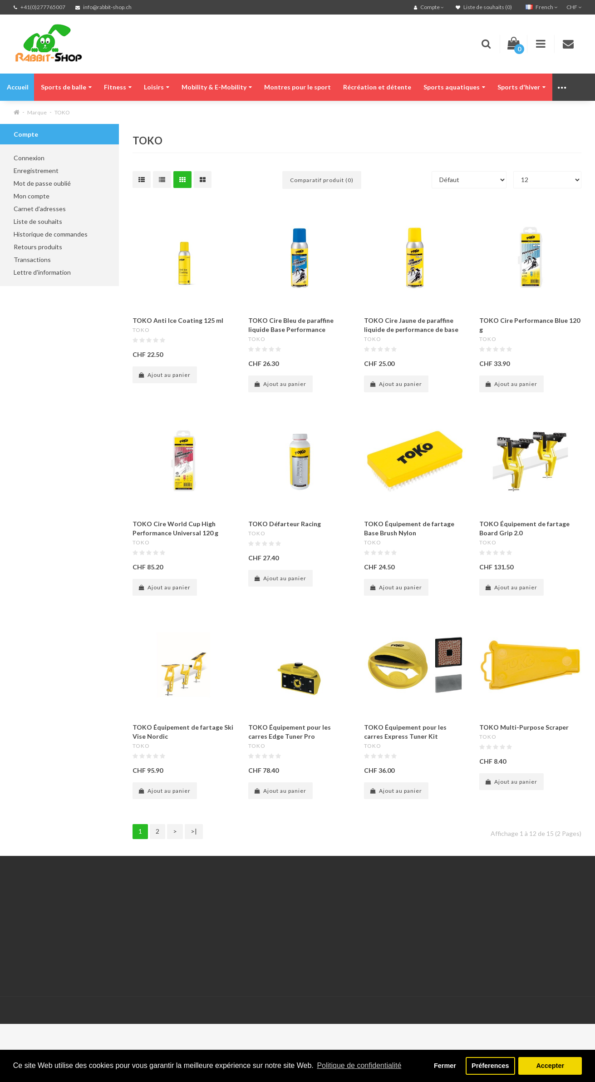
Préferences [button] (490, 1065)
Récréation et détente (377, 87)
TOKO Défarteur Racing (284, 524)
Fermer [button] (445, 1065)
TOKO (62, 112)
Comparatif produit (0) (322, 180)
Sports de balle (66, 87)
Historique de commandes (51, 234)
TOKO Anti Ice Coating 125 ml (178, 320)
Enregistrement (36, 170)
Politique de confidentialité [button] (359, 1065)
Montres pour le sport (297, 87)
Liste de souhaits (38, 221)
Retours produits (38, 247)
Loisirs (156, 87)
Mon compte (31, 196)
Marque (37, 112)
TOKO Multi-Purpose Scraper (524, 727)
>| (194, 831)
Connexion (29, 158)
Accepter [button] (550, 1065)
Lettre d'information (42, 272)
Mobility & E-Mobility (217, 87)
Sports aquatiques (454, 87)
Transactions (32, 259)
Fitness (118, 87)
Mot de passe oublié (42, 183)
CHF (573, 7)
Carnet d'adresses (40, 208)
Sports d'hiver (521, 87)
